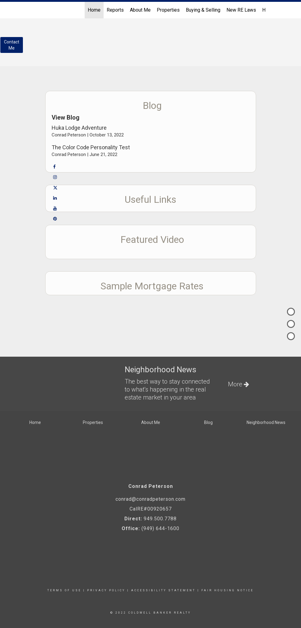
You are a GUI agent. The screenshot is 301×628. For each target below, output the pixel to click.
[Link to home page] (39, 10)
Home (94, 10)
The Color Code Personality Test (91, 147)
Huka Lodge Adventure (79, 127)
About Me (140, 10)
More (238, 384)
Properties (168, 10)
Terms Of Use (64, 590)
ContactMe (11, 44)
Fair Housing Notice (227, 590)
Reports (115, 10)
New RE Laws (241, 10)
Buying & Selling (203, 10)
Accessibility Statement (163, 590)
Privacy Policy (106, 590)
